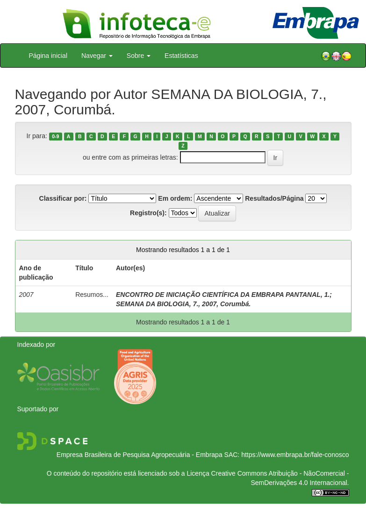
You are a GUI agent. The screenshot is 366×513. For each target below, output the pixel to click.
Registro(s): (148, 213)
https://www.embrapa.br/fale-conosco (295, 454)
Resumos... (91, 294)
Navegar (97, 55)
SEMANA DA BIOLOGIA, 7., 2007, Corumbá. (183, 304)
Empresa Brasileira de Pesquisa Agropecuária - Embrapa (139, 454)
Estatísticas (181, 55)
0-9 (55, 136)
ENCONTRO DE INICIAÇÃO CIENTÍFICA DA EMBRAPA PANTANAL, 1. (223, 294)
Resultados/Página (274, 198)
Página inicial (48, 55)
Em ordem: (175, 198)
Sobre (139, 55)
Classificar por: (63, 198)
